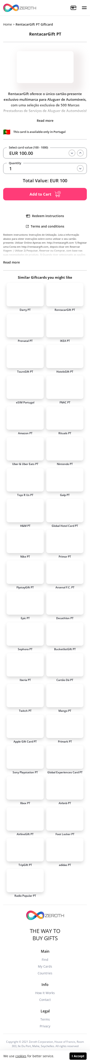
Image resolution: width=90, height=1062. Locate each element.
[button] (84, 7)
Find (45, 959)
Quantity (15, 163)
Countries (45, 973)
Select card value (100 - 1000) (28, 147)
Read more (45, 120)
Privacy (45, 1026)
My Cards (45, 966)
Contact (45, 999)
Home (7, 24)
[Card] (25, 294)
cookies (20, 1056)
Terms (45, 1019)
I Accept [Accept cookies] (78, 1056)
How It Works (45, 993)
